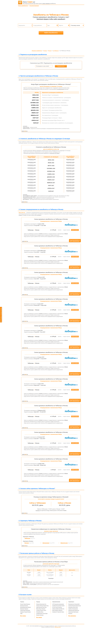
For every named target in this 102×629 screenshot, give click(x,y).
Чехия (25, 604)
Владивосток (71, 604)
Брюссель (77, 610)
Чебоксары (27, 538)
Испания (22, 605)
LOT (53, 604)
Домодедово (46, 543)
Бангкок (40, 607)
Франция (22, 608)
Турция (25, 611)
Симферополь (39, 613)
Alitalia (56, 610)
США (21, 613)
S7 (56, 611)
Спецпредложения (34, 5)
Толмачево (70, 611)
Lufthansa (60, 610)
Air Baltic (61, 608)
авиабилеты (39, 2)
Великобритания (24, 607)
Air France (56, 607)
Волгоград (78, 605)
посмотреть (32, 159)
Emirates (54, 611)
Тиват (46, 613)
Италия (29, 611)
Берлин (38, 615)
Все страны (23, 616)
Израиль (28, 604)
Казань (76, 611)
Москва (38, 604)
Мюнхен (43, 608)
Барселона (42, 604)
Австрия (26, 605)
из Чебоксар (56, 50)
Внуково (27, 543)
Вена (42, 611)
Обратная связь (58, 627)
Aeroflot (54, 605)
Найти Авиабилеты (51, 33)
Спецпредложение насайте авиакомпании (75, 240)
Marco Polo (75, 607)
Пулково (70, 605)
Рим (43, 607)
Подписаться (60, 66)
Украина (22, 611)
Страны (45, 50)
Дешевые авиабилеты (37, 50)
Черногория (23, 610)
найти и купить (75, 230)
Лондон (38, 605)
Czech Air (59, 611)
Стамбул (38, 610)
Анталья (41, 615)
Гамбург (70, 608)
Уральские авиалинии (59, 604)
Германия (28, 610)
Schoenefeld (77, 604)
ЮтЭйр (57, 608)
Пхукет (41, 610)
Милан (41, 605)
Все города (39, 617)
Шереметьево (64, 543)
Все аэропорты (72, 616)
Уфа (74, 611)
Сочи (44, 613)
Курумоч (70, 613)
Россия (49, 50)
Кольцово (70, 607)
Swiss (63, 611)
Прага (40, 608)
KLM (60, 605)
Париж (44, 605)
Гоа (45, 604)
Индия (29, 607)
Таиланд (26, 608)
